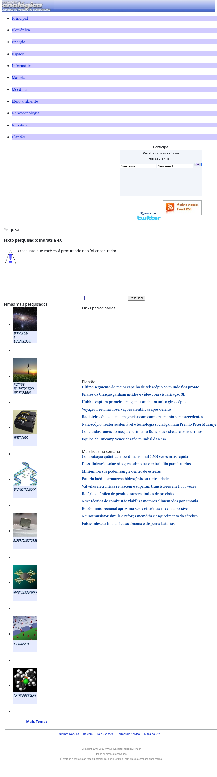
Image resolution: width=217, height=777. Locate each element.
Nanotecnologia (25, 112)
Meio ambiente (25, 101)
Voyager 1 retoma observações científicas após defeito (126, 409)
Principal (20, 18)
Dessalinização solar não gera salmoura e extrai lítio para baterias (136, 463)
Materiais (20, 77)
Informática (22, 65)
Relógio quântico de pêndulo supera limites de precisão (128, 493)
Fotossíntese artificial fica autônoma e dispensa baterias (128, 523)
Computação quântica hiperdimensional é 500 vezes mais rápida (135, 456)
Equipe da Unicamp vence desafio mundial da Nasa (124, 438)
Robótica (19, 124)
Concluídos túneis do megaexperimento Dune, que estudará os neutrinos (142, 431)
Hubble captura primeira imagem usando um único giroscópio (134, 401)
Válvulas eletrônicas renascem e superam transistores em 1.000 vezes (139, 486)
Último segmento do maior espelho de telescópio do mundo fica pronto (140, 387)
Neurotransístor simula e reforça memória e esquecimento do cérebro (140, 515)
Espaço (18, 53)
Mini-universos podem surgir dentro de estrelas (121, 471)
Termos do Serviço (129, 733)
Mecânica (20, 89)
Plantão (18, 136)
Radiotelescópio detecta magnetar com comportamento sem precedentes (142, 416)
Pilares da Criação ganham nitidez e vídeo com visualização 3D (134, 394)
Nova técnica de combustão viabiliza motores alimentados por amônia (140, 500)
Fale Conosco (105, 733)
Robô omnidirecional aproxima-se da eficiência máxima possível (135, 508)
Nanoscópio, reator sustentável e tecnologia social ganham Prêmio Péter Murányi (149, 424)
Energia (18, 41)
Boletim (88, 733)
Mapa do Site (152, 733)
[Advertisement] (59, 178)
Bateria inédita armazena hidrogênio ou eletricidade (125, 478)
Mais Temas (36, 721)
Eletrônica (21, 29)
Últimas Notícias (69, 733)
